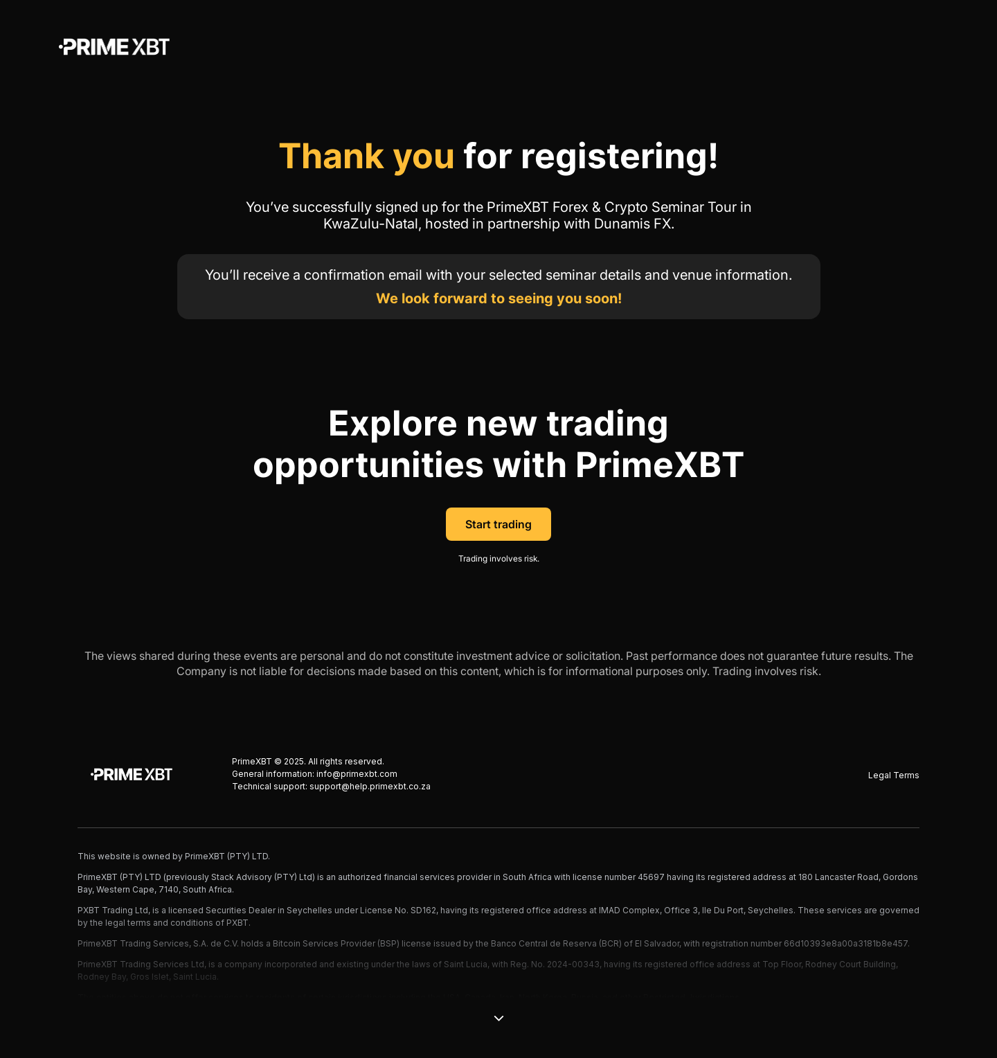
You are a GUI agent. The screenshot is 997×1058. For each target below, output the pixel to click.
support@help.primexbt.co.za (370, 786)
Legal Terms (893, 775)
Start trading (498, 524)
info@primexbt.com (356, 774)
